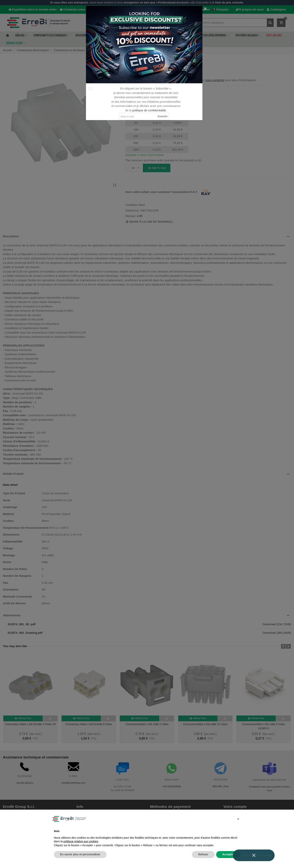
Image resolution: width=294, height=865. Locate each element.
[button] (238, 819)
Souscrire (162, 116)
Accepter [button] (228, 854)
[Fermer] (205, 9)
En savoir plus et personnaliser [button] (80, 854)
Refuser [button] (203, 854)
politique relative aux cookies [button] (80, 841)
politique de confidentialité (149, 110)
